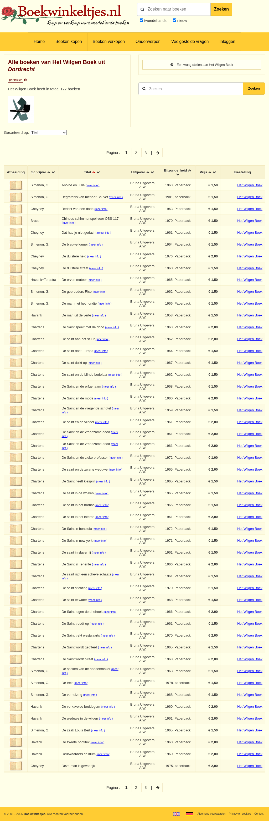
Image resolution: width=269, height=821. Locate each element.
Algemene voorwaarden (205, 813)
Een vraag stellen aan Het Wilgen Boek (202, 65)
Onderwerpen (148, 41)
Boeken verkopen (109, 41)
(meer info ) (94, 186)
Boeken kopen (68, 41)
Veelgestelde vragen (190, 41)
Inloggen (227, 41)
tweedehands (155, 20)
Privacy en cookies (237, 813)
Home (39, 41)
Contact (258, 813)
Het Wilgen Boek (249, 186)
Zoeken (221, 9)
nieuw (181, 20)
